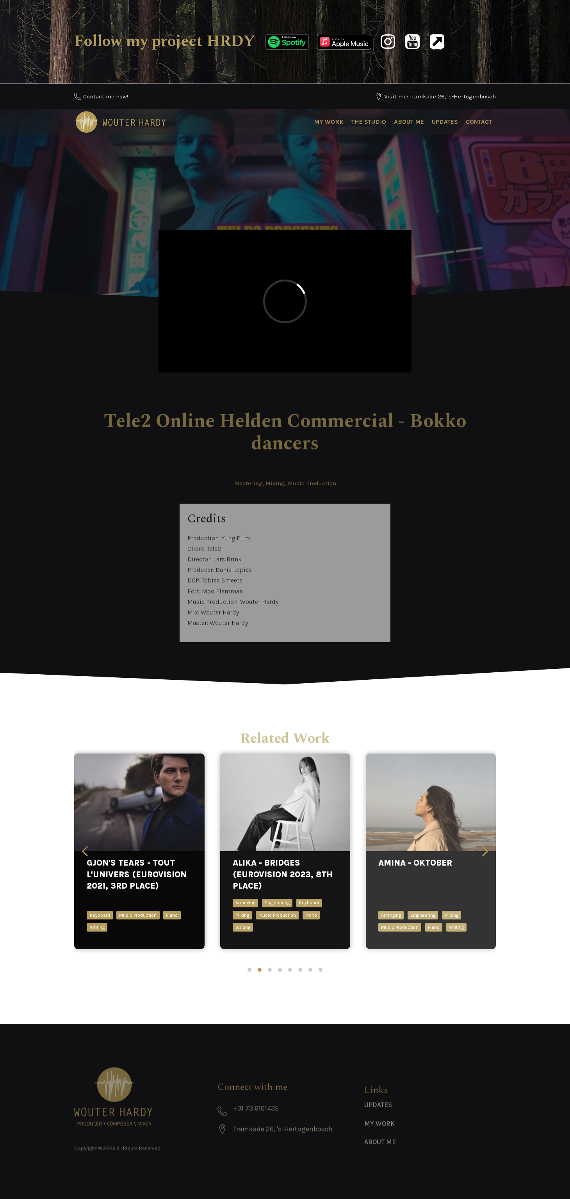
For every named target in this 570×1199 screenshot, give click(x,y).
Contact (479, 121)
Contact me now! (105, 96)
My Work (329, 121)
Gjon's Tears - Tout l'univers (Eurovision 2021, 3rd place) (137, 874)
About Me (409, 121)
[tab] (249, 970)
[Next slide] (485, 851)
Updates (445, 121)
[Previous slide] (85, 851)
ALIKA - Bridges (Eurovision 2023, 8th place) (283, 874)
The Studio (368, 121)
